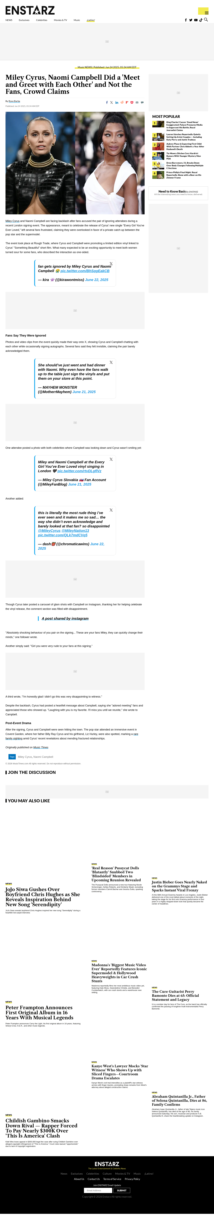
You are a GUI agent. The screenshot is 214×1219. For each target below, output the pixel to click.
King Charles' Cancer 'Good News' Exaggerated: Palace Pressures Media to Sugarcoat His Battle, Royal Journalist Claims (184, 131)
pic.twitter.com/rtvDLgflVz (79, 476)
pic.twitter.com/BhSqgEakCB (84, 276)
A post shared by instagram (65, 624)
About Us (79, 1184)
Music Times (40, 752)
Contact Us (94, 1184)
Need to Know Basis (172, 196)
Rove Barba (14, 106)
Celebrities (55, 22)
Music (104, 22)
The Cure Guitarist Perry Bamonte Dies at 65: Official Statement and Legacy (175, 1001)
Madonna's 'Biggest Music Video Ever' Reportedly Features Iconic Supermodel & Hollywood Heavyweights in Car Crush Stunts (119, 978)
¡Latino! (121, 22)
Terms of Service (112, 1184)
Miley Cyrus (12, 226)
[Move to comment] (142, 107)
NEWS (10, 22)
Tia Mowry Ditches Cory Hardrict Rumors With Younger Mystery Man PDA (183, 161)
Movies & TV (81, 22)
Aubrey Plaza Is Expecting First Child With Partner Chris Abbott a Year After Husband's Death (185, 152)
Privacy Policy (132, 1184)
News (64, 1178)
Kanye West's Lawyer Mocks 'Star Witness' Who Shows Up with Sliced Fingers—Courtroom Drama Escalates (120, 1077)
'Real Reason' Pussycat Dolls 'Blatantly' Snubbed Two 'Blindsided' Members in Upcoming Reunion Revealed (116, 879)
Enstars (30, 10)
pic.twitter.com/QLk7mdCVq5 (62, 540)
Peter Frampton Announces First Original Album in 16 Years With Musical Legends (39, 1018)
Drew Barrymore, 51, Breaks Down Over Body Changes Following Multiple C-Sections (184, 171)
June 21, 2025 (84, 397)
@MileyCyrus (49, 536)
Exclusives (31, 22)
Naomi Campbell (43, 762)
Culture (107, 1178)
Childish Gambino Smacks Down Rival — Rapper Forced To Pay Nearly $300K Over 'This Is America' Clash (41, 1133)
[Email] (137, 107)
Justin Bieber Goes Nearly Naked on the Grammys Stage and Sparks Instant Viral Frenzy (179, 891)
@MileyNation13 (75, 536)
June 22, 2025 (96, 285)
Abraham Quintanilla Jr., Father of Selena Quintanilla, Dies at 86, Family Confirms (179, 1106)
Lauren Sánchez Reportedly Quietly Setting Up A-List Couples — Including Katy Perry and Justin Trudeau (184, 142)
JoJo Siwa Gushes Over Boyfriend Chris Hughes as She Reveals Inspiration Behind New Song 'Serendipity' (42, 902)
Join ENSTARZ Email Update (107, 1190)
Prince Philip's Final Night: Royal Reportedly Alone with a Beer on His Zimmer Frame (183, 180)
